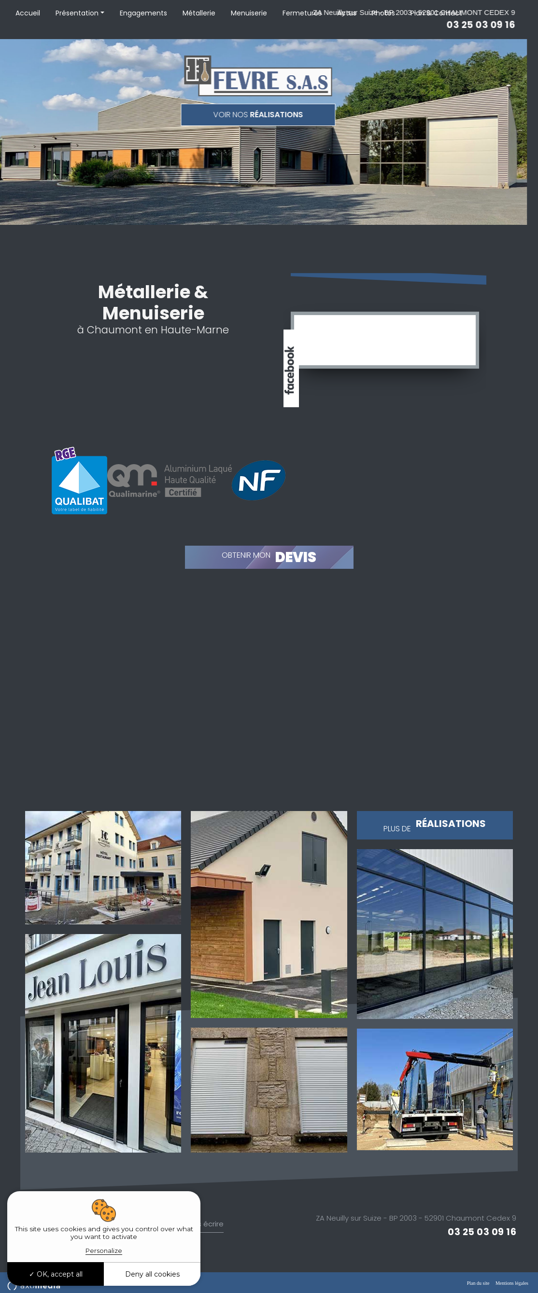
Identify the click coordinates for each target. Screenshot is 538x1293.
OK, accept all (56, 1274)
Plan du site (478, 1283)
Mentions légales (512, 1283)
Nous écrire (204, 1224)
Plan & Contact (436, 13)
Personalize (103, 1250)
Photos (383, 13)
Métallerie (199, 13)
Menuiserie (249, 13)
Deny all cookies (152, 1274)
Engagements (143, 13)
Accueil (27, 13)
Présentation (77, 13)
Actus (346, 13)
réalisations (194, 114)
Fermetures (302, 13)
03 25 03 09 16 (482, 1232)
